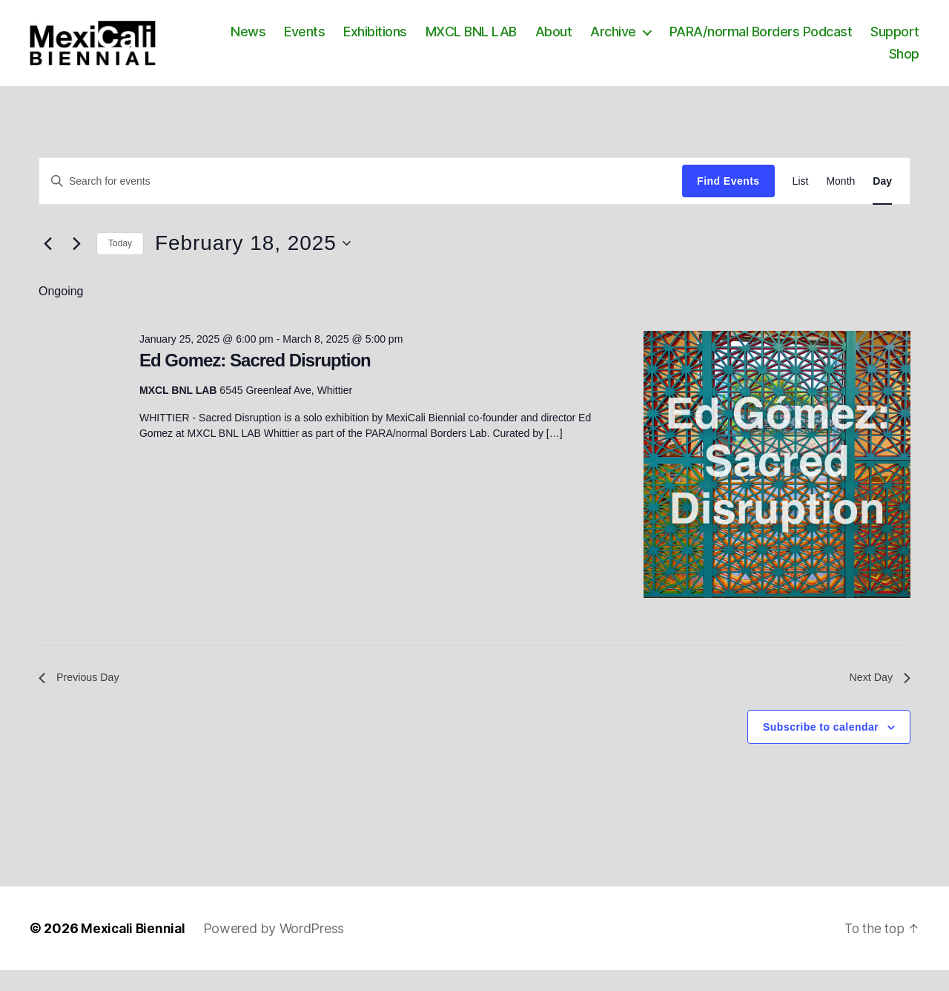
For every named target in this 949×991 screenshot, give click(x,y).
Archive (681, 40)
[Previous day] (47, 261)
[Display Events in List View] (801, 199)
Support (845, 62)
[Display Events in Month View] (840, 199)
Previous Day (83, 697)
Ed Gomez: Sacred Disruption (255, 378)
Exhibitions (442, 40)
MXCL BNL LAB (537, 40)
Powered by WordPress (277, 949)
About (620, 40)
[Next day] (76, 261)
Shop (904, 62)
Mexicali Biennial (134, 949)
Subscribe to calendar (821, 748)
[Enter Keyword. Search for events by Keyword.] (360, 199)
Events (371, 40)
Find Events (728, 199)
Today (120, 261)
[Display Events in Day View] (882, 199)
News (315, 40)
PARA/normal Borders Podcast (827, 40)
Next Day (877, 697)
